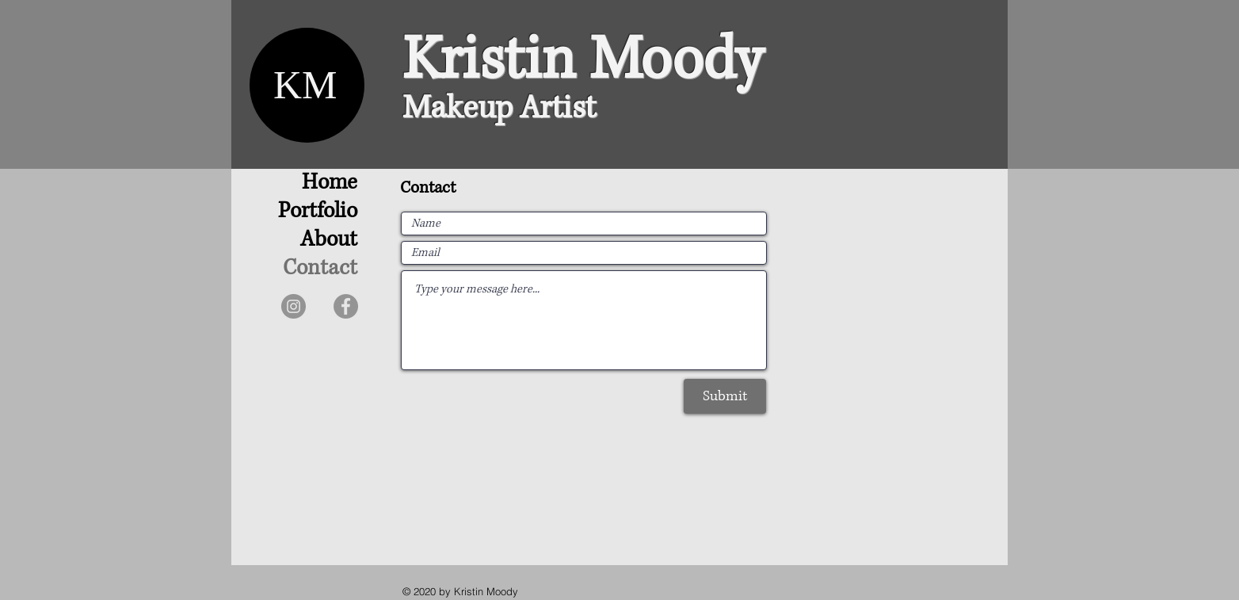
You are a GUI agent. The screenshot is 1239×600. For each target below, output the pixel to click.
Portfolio (317, 211)
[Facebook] (346, 306)
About (328, 239)
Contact (320, 268)
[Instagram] (293, 306)
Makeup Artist (499, 107)
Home (329, 182)
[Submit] (725, 396)
